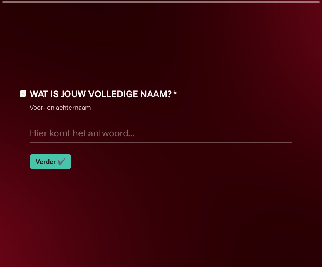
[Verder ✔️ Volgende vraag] (50, 161)
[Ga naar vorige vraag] (292, 249)
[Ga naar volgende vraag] (304, 249)
